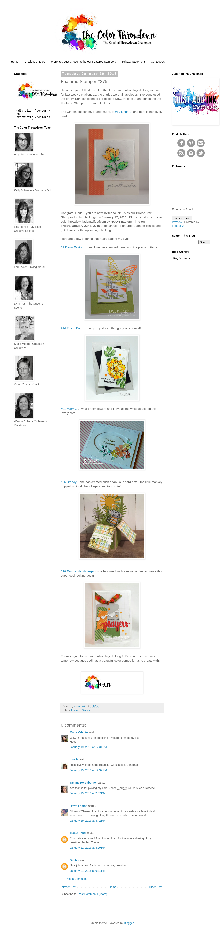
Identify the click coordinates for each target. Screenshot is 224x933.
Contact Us (158, 61)
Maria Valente (79, 732)
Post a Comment (76, 878)
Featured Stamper (81, 710)
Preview (177, 222)
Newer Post (69, 887)
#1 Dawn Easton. (72, 247)
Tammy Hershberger (83, 782)
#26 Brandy (68, 482)
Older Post (155, 887)
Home (14, 61)
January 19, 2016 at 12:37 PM (88, 770)
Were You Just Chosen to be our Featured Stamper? (83, 61)
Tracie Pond (78, 833)
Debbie (74, 860)
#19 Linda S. (123, 111)
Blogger (128, 923)
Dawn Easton (78, 806)
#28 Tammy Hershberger (78, 571)
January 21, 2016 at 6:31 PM (87, 870)
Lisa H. (74, 759)
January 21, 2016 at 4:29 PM (87, 847)
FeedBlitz (178, 225)
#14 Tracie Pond (72, 328)
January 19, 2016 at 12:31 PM (88, 747)
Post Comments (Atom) (92, 894)
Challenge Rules (34, 61)
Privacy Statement (133, 61)
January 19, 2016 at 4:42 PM (87, 820)
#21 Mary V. (69, 408)
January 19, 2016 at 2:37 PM (87, 793)
